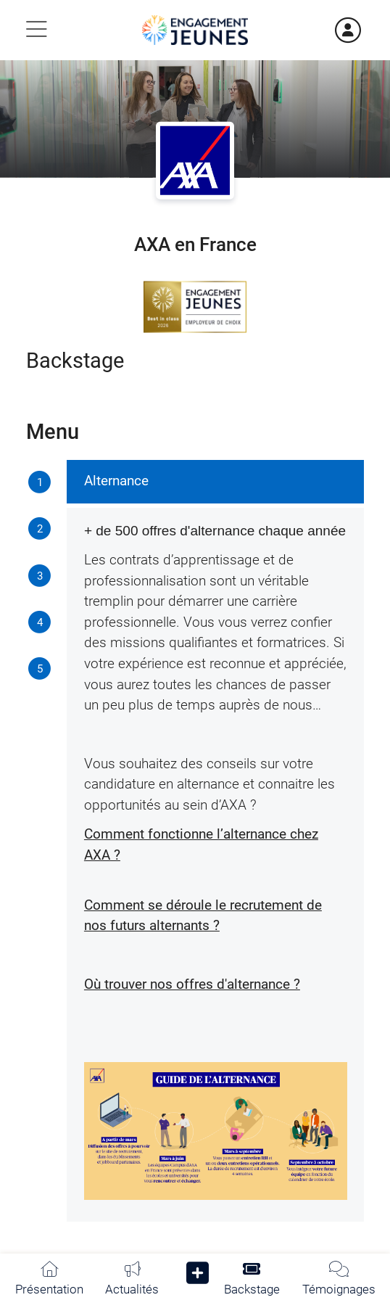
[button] (198, 1276)
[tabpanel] (215, 841)
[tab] (40, 483)
